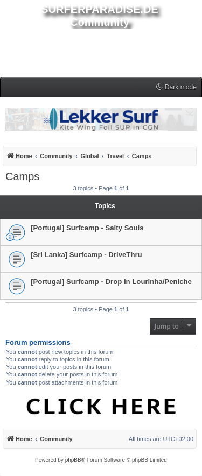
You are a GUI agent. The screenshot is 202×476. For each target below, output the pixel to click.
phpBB (73, 460)
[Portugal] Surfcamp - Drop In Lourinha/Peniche (111, 282)
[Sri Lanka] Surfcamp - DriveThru (86, 255)
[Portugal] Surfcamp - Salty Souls (87, 228)
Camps (22, 176)
